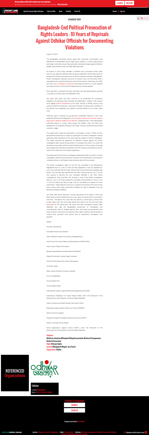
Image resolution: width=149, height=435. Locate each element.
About (60, 11)
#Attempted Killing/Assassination (72, 338)
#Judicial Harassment (54, 341)
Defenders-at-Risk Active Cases (134, 432)
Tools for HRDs (51, 11)
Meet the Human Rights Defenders (34, 11)
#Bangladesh (57, 347)
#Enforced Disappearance (92, 338)
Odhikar (58, 349)
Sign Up (122, 11)
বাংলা (146, 18)
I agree (120, 3)
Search (77, 11)
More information (62, 4)
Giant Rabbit (81, 421)
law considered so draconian (64, 84)
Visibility (68, 11)
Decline (129, 3)
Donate (115, 11)
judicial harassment (63, 103)
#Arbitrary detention (53, 338)
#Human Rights (56, 344)
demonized (50, 204)
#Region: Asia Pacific (69, 347)
